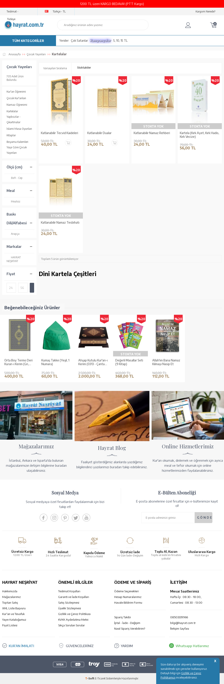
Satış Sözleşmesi (68, 602)
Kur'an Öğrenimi (16, 91)
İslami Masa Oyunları (19, 128)
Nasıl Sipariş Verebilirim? (129, 628)
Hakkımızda (9, 591)
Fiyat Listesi (9, 625)
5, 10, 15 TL (120, 40)
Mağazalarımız (11, 597)
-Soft (90, 678)
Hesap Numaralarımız (128, 597)
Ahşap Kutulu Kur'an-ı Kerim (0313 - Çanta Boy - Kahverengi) (93, 362)
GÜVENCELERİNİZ (80, 646)
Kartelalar (12, 111)
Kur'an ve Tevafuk (13, 614)
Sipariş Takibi (122, 617)
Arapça (13, 234)
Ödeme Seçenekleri (126, 591)
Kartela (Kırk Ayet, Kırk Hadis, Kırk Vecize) (199, 134)
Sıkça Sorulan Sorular (71, 625)
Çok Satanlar (79, 40)
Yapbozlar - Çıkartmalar (14, 119)
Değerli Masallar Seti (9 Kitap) (129, 362)
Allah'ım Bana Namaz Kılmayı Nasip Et (166, 362)
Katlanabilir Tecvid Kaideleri (59, 133)
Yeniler (64, 40)
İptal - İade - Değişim (127, 623)
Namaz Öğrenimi (17, 104)
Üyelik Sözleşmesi (69, 608)
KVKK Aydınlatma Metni (73, 619)
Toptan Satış (10, 602)
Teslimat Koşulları (69, 591)
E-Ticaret (100, 678)
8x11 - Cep (15, 178)
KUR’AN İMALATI (21, 646)
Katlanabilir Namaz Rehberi (152, 133)
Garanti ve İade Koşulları (73, 597)
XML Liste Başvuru (14, 608)
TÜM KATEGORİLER (28, 41)
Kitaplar (11, 135)
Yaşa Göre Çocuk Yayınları (17, 150)
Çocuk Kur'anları (16, 98)
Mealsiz (13, 201)
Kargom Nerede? (205, 11)
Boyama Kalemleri (17, 141)
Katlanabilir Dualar (99, 133)
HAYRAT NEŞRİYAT (14, 259)
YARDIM (127, 646)
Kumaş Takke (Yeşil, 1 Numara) (55, 362)
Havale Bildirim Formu (128, 602)
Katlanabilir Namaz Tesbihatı (60, 222)
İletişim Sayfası (179, 628)
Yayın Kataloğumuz (14, 619)
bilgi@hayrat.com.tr (183, 623)
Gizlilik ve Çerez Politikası (74, 614)
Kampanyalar (100, 40)
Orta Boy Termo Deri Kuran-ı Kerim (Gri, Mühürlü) (18, 362)
